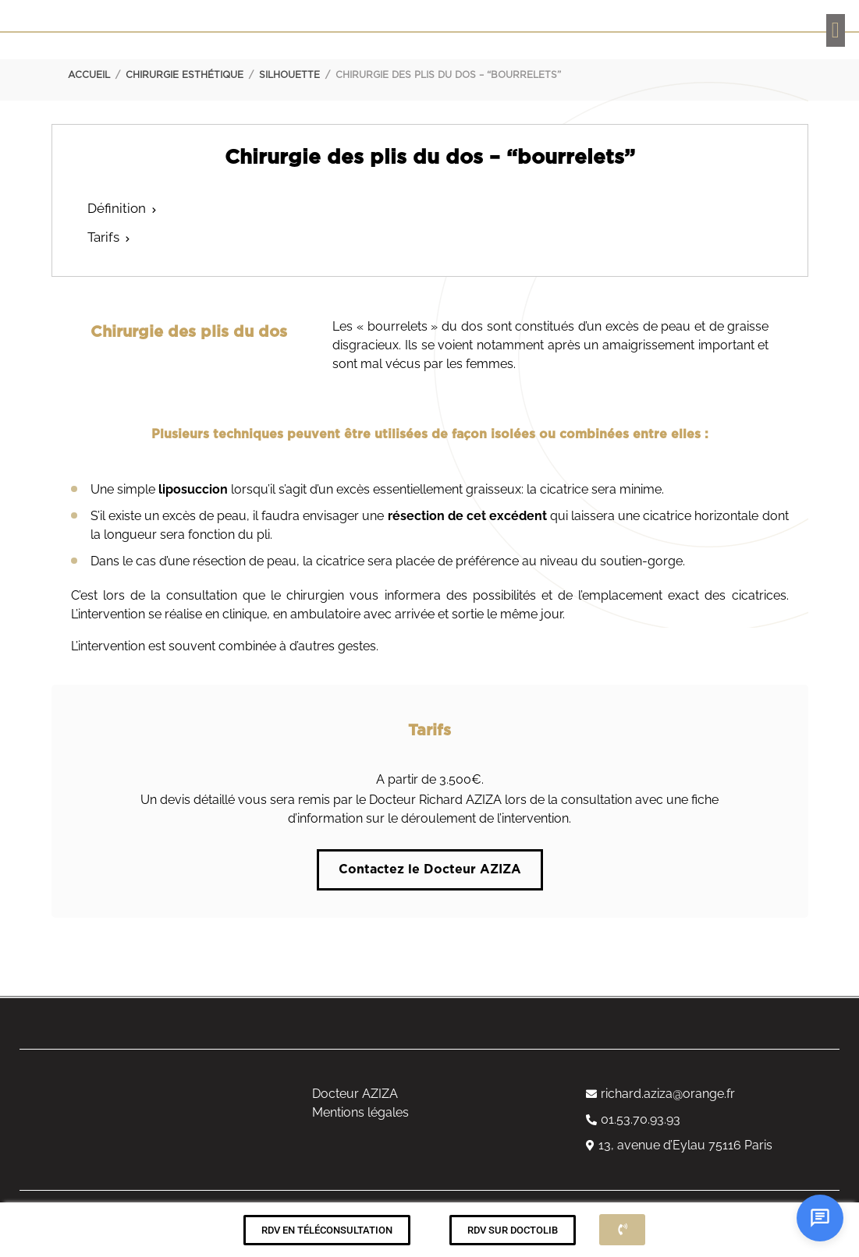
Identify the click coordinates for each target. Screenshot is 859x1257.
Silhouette (289, 75)
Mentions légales (360, 1112)
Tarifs (103, 237)
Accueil (89, 75)
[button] (835, 30)
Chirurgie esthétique (184, 75)
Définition (116, 208)
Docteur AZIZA (355, 1093)
